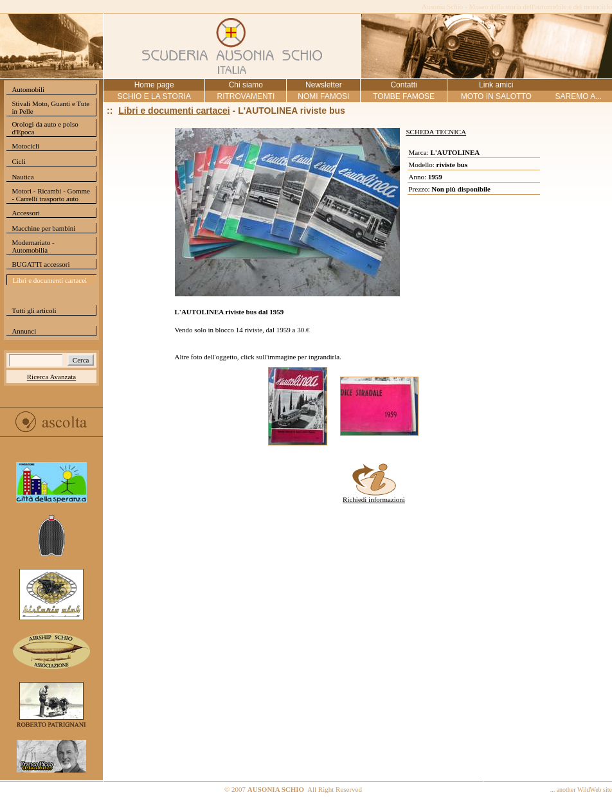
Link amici (496, 84)
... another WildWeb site (581, 789)
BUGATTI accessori (40, 264)
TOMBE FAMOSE (404, 96)
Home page (154, 84)
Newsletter (323, 84)
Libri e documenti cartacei (49, 280)
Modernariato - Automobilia (33, 246)
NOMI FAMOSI (323, 96)
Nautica (22, 177)
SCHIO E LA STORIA (153, 96)
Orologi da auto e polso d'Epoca (45, 128)
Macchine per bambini (43, 228)
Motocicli (25, 146)
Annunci (24, 331)
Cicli (18, 161)
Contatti (403, 84)
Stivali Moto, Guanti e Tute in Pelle (50, 107)
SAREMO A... (578, 96)
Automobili (28, 89)
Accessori (25, 213)
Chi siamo (246, 84)
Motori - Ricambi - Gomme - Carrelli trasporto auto (51, 194)
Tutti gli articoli (34, 310)
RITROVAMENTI (245, 96)
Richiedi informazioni (374, 496)
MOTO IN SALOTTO (496, 96)
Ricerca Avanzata (51, 377)
